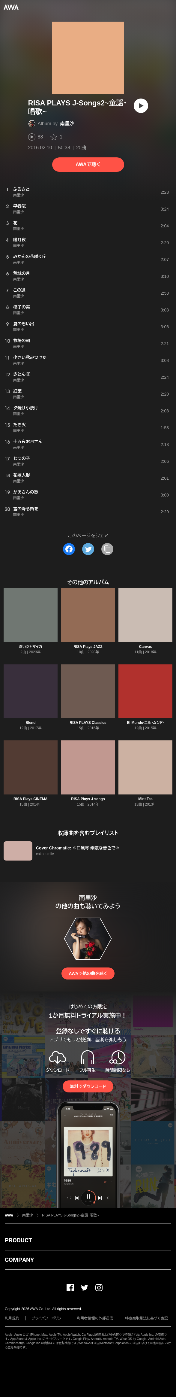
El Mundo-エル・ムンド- (145, 723)
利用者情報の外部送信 (95, 1318)
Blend (30, 723)
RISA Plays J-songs (88, 799)
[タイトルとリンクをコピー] (107, 549)
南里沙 (67, 123)
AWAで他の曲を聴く (88, 973)
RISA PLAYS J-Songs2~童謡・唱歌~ (70, 1215)
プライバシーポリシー (48, 1318)
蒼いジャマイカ (30, 647)
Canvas (145, 647)
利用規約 (12, 1318)
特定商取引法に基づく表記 (146, 1318)
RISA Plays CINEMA (30, 799)
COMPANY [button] (19, 1259)
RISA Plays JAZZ (87, 647)
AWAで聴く (88, 164)
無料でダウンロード (88, 1086)
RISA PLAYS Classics (88, 723)
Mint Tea (145, 799)
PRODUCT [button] (18, 1240)
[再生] (141, 106)
